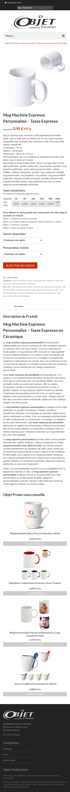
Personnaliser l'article (16, 248)
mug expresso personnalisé (22, 287)
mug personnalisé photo (47, 293)
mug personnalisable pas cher (47, 290)
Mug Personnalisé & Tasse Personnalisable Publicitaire (42, 43)
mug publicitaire (24, 296)
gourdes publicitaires (45, 775)
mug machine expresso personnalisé (47, 287)
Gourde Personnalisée (11, 782)
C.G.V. (5, 755)
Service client (9, 760)
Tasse (35, 784)
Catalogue (7, 749)
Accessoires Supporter (20, 787)
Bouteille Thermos (44, 782)
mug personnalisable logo (25, 290)
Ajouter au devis (20, 265)
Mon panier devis (13, 2)
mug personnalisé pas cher (27, 293)
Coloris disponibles (14, 234)
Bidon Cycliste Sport (29, 782)
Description (18, 306)
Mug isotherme (43, 784)
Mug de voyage (25, 784)
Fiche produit (35, 543)
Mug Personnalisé (11, 784)
